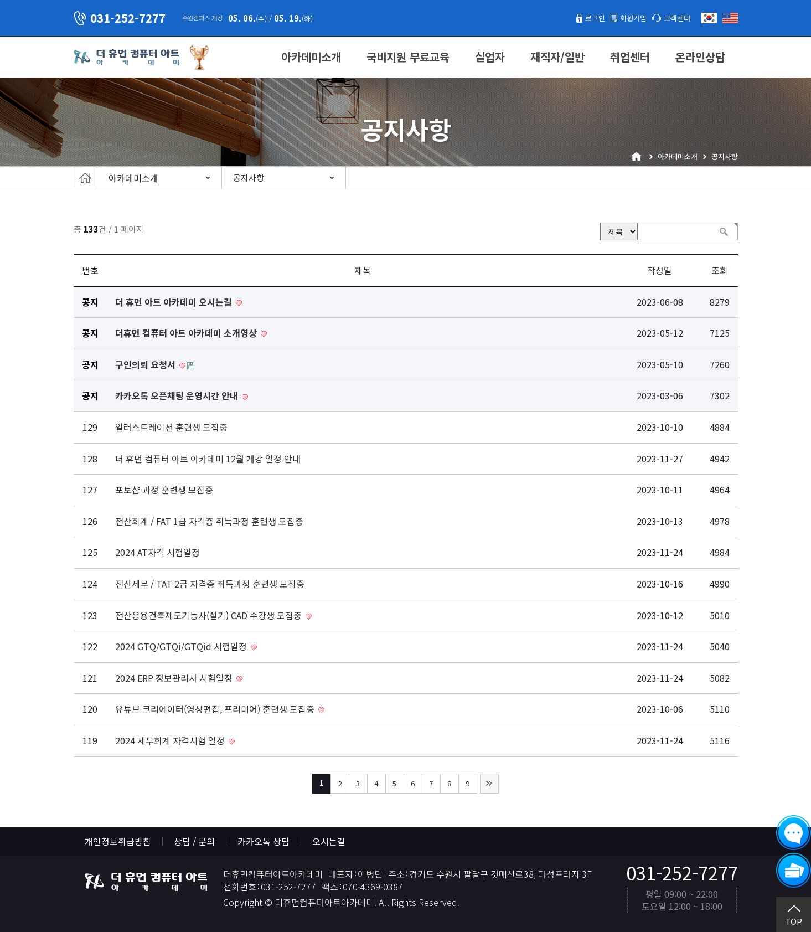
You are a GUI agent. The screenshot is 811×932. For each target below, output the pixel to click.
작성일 (659, 270)
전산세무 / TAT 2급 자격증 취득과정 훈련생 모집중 (209, 583)
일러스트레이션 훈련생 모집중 (171, 427)
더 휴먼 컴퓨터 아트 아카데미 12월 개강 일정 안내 (208, 458)
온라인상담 (700, 57)
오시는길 (328, 841)
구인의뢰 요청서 (146, 364)
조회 (719, 270)
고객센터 (673, 17)
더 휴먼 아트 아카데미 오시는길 (174, 301)
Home (85, 178)
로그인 (579, 17)
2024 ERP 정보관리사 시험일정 (175, 677)
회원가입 (623, 17)
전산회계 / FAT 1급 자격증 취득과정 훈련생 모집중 (209, 521)
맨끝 (489, 784)
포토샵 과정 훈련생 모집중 (164, 489)
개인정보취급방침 (118, 841)
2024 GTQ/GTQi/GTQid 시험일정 (182, 646)
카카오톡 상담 (263, 841)
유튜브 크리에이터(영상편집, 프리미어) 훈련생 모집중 (216, 708)
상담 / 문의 (194, 841)
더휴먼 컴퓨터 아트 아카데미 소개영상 (187, 332)
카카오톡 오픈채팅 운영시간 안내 (177, 395)
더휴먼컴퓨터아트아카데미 (126, 57)
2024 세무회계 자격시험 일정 (171, 740)
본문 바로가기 (0, 0)
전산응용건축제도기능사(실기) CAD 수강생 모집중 (209, 615)
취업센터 (630, 57)
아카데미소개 (311, 57)
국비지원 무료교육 (408, 57)
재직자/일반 (557, 57)
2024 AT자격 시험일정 (157, 552)
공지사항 (248, 177)
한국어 (709, 18)
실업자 (490, 57)
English (730, 18)
